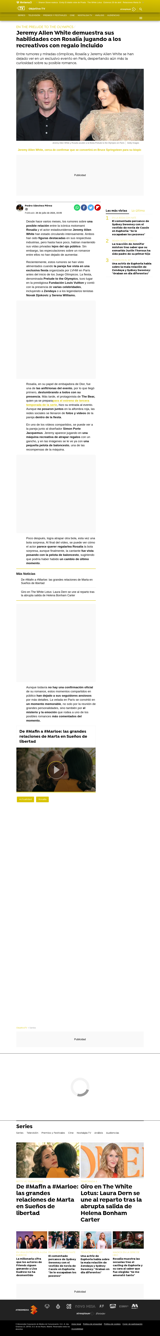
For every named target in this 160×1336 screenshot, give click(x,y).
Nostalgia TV (85, 18)
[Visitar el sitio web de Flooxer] (100, 1313)
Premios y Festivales (55, 18)
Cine (72, 18)
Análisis (99, 18)
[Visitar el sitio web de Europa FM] (123, 1306)
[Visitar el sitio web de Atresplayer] (85, 1313)
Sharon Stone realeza (48, 2)
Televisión (34, 18)
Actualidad (25, 799)
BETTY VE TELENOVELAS (29, 1181)
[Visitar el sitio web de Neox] (69, 1306)
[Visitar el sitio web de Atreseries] (102, 1306)
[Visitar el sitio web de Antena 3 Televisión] (47, 1306)
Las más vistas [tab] (116, 211)
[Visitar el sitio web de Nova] (80, 1306)
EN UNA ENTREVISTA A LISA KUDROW (31, 1254)
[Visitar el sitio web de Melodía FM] (134, 1306)
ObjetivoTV (21, 1028)
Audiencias (113, 18)
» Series (32, 1028)
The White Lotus (94, 2)
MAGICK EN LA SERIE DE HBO (126, 1254)
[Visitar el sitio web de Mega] (91, 1306)
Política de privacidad (92, 1324)
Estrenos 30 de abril (112, 2)
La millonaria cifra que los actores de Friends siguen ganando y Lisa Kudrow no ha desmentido (29, 1267)
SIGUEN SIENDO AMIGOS (124, 241)
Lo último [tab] (138, 211)
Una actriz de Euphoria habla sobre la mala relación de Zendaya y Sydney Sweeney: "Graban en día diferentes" (131, 268)
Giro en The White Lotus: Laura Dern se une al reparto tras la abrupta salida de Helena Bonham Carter (111, 1203)
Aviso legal (76, 1324)
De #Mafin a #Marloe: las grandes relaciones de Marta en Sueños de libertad (53, 736)
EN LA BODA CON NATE (124, 218)
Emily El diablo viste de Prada (72, 2)
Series (21, 18)
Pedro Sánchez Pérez (38, 205)
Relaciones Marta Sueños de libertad (139, 2)
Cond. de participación (132, 1324)
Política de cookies (112, 1324)
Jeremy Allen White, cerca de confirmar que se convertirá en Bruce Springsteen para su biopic (79, 149)
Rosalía (42, 799)
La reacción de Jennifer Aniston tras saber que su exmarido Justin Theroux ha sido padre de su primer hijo (131, 249)
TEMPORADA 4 (89, 1181)
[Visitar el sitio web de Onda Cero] (112, 1306)
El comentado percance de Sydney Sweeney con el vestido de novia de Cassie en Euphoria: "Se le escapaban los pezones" (130, 228)
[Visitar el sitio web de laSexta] (58, 1306)
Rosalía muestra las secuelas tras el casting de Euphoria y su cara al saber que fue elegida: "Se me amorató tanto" (127, 1267)
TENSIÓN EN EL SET (121, 260)
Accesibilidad (77, 1329)
